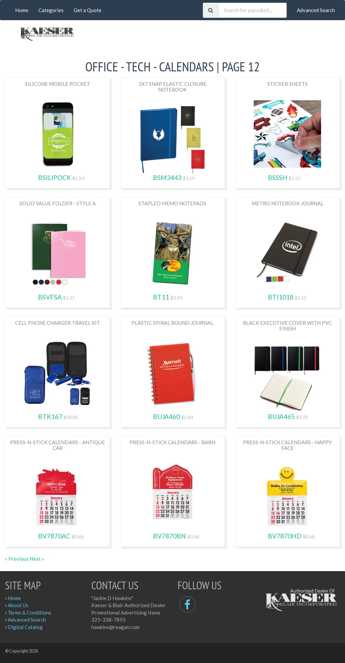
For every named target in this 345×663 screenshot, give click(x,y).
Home (21, 10)
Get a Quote (87, 10)
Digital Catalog (25, 627)
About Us (18, 605)
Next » (37, 559)
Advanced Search (316, 10)
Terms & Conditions (29, 612)
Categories (51, 10)
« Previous (17, 559)
